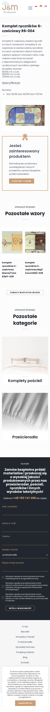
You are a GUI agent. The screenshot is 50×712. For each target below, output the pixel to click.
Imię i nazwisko (9, 506)
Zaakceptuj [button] (25, 703)
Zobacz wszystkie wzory (25, 292)
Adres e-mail (9, 523)
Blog (25, 657)
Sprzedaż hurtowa (25, 647)
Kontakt (25, 662)
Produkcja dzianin (25, 652)
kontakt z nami (21, 181)
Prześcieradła (25, 641)
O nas (25, 626)
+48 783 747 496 (24, 498)
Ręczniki (25, 631)
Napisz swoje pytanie (13, 562)
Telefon (6, 536)
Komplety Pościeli (25, 636)
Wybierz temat (10, 549)
